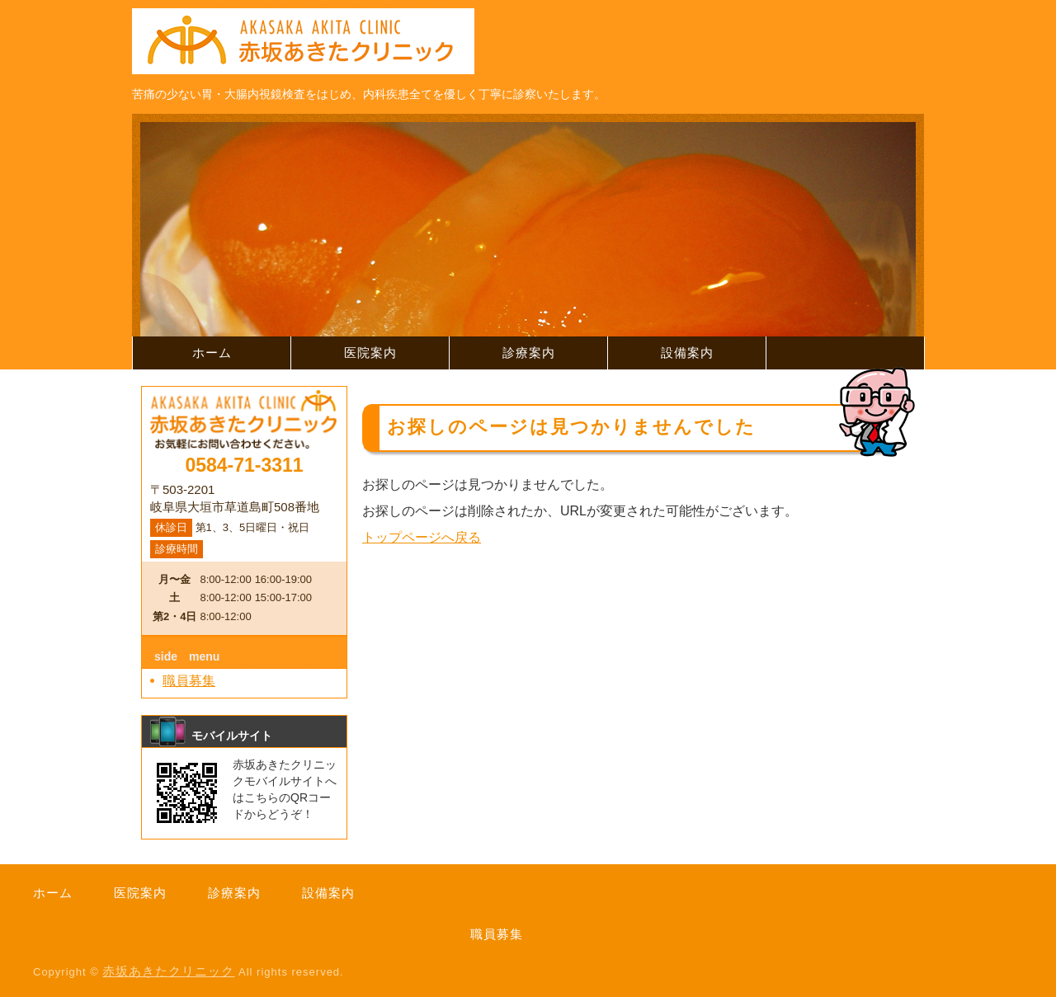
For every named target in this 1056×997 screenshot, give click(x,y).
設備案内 (687, 353)
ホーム (212, 353)
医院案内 (370, 353)
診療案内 (528, 353)
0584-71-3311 (244, 465)
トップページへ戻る (421, 537)
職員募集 (189, 681)
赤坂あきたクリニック (168, 971)
